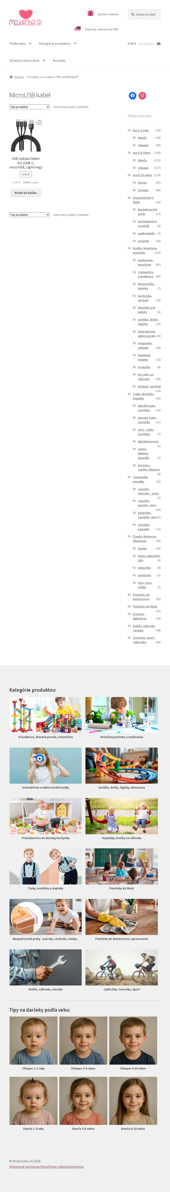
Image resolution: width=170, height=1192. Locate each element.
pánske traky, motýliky (147, 420)
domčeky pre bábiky (146, 310)
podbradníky (146, 233)
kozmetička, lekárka (146, 286)
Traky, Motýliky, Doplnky (143, 396)
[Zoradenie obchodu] (29, 106)
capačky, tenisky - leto (147, 503)
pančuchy (144, 575)
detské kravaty (148, 441)
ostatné (143, 241)
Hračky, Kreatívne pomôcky (145, 250)
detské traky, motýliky (147, 408)
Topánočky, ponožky (141, 479)
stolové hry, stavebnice (146, 274)
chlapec (143, 145)
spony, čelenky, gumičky (143, 453)
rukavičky (144, 568)
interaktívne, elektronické (147, 333)
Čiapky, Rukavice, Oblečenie (145, 538)
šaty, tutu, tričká (145, 585)
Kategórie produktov (55, 43)
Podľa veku (17, 43)
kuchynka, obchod (145, 298)
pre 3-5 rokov (142, 153)
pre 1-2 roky (141, 130)
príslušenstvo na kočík (147, 223)
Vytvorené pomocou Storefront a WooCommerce (46, 1166)
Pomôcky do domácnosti (141, 597)
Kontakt (59, 60)
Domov (19, 77)
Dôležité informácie (24, 60)
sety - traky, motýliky (146, 432)
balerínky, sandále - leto (147, 515)
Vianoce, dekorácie (139, 616)
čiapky (142, 548)
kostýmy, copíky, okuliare (149, 467)
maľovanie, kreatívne (145, 262)
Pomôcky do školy (145, 606)
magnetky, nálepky (145, 345)
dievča (142, 138)
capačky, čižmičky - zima (148, 491)
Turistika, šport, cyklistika (144, 640)
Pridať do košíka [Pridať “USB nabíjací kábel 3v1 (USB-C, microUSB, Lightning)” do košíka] (26, 193)
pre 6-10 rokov (142, 175)
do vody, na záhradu (146, 376)
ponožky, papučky (144, 527)
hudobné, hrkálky (144, 357)
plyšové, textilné (149, 386)
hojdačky (144, 367)
